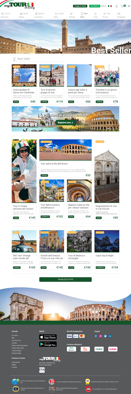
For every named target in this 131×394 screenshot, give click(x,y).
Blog (13, 338)
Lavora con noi (16, 340)
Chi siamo (15, 335)
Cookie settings (16, 350)
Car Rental (95, 6)
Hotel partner (16, 362)
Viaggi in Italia (80, 6)
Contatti (14, 343)
